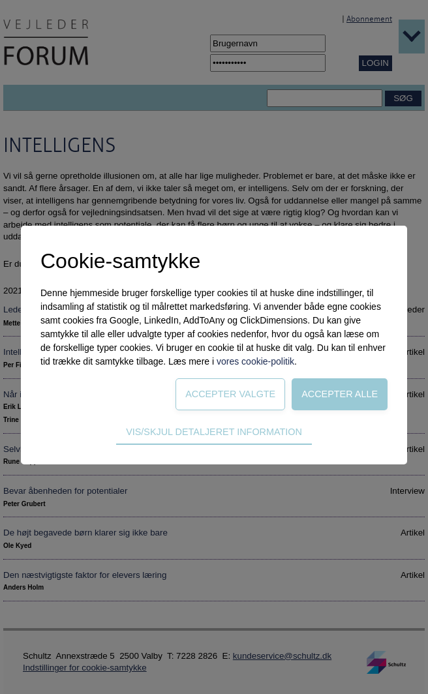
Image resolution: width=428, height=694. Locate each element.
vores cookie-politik (255, 361)
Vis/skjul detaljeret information (214, 432)
